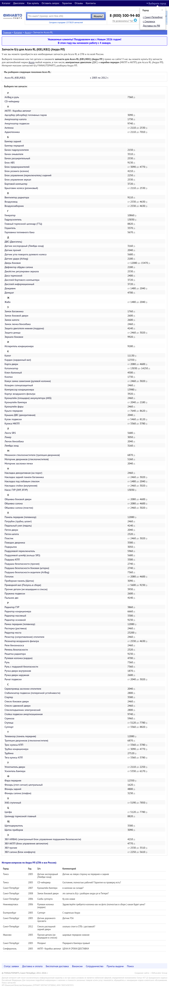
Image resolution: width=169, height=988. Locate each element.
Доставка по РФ (151, 25)
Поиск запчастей (9, 982)
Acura (28, 32)
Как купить (33, 3)
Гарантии (67, 3)
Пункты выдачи (115, 966)
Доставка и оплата (32, 966)
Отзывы (79, 3)
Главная (7, 32)
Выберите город (157, 3)
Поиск (130, 966)
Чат (133, 20)
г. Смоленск (149, 21)
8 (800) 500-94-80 (125, 15)
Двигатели (18, 3)
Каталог (6, 3)
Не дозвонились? (120, 20)
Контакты (91, 3)
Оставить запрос (50, 3)
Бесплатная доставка (57, 966)
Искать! (98, 16)
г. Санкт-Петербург (153, 17)
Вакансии (77, 966)
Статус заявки (11, 966)
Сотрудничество (94, 966)
